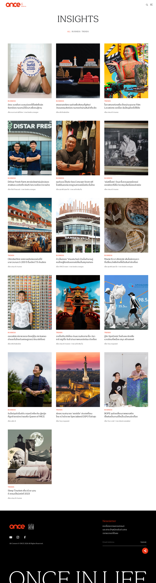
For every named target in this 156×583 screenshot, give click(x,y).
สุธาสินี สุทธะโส (64, 189)
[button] (145, 551)
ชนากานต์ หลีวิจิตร (17, 112)
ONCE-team (63, 266)
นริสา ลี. (13, 421)
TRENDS (85, 31)
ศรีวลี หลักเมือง (64, 112)
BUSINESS (76, 31)
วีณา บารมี (111, 421)
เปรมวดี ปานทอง (113, 112)
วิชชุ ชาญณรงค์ (113, 344)
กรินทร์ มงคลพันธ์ (124, 421)
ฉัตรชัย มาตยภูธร (32, 112)
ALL (69, 31)
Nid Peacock (15, 189)
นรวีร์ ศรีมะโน (77, 189)
